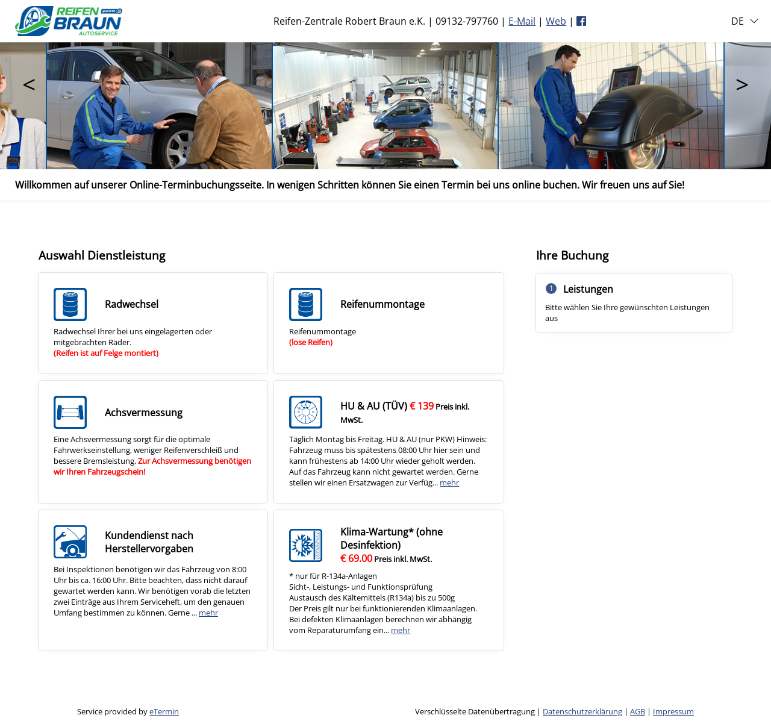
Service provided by (128, 711)
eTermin (164, 711)
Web (556, 21)
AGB (637, 711)
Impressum (673, 711)
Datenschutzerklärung (582, 711)
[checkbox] (153, 323)
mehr (449, 482)
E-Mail (521, 21)
